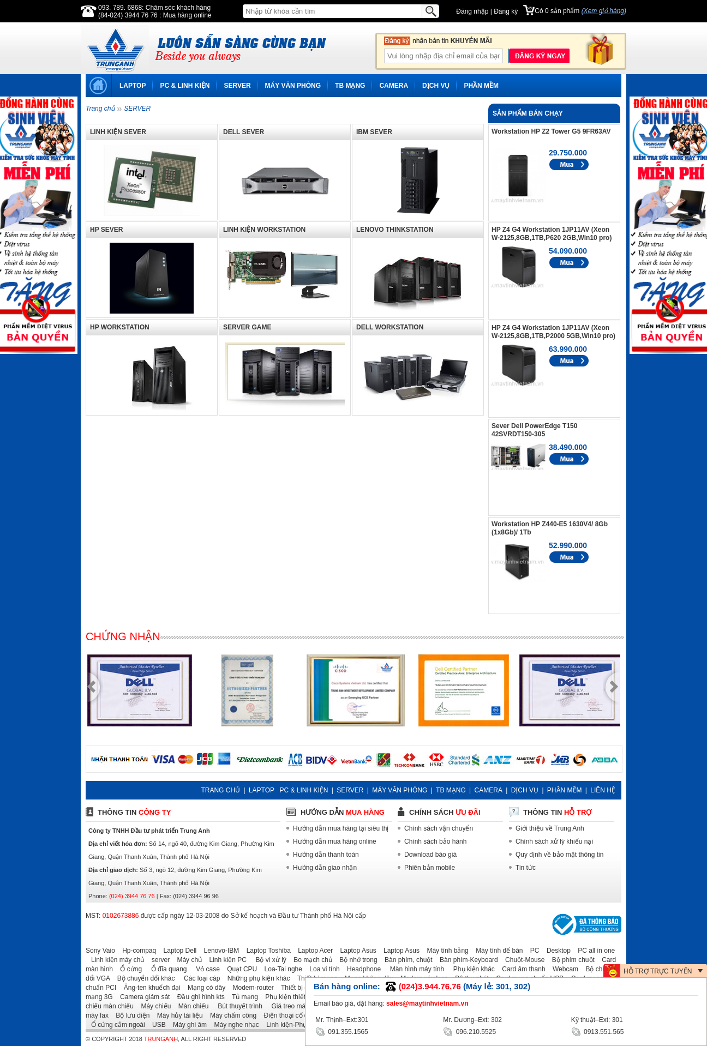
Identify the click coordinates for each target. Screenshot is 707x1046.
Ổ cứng (128, 969)
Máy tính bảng (444, 950)
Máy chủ (186, 960)
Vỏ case (204, 969)
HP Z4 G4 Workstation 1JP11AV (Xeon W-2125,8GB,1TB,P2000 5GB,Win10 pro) (553, 332)
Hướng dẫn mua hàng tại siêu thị (340, 828)
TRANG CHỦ (220, 790)
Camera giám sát (142, 997)
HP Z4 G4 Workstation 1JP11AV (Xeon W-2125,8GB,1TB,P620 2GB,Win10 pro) (552, 234)
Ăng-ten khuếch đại (149, 987)
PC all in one (593, 950)
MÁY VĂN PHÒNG (293, 85)
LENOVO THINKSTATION (395, 229)
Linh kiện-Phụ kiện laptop (300, 1025)
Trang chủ (100, 108)
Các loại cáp (198, 978)
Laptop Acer (312, 950)
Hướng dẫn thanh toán (326, 854)
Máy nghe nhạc (233, 1025)
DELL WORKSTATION (389, 327)
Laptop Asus (355, 950)
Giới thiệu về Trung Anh (550, 828)
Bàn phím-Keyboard (466, 960)
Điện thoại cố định (287, 1015)
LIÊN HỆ (602, 790)
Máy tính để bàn (496, 950)
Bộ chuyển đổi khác (143, 978)
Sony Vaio (100, 950)
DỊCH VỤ (436, 85)
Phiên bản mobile (429, 867)
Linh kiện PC (224, 960)
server (158, 960)
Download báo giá (430, 854)
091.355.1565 (341, 1031)
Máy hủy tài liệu (177, 1015)
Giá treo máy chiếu (295, 1006)
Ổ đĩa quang (165, 969)
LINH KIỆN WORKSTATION (264, 229)
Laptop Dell (177, 950)
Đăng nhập (472, 11)
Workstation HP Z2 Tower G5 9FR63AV (551, 131)
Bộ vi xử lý (267, 960)
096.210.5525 (469, 1031)
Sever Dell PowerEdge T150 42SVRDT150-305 (534, 430)
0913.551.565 (597, 1031)
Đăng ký (506, 11)
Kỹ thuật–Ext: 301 (597, 1020)
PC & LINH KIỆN (184, 85)
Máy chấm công (230, 1015)
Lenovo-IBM (219, 950)
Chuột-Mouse (522, 960)
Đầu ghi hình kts (198, 997)
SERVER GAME (247, 327)
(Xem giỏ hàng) (604, 11)
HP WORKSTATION (119, 327)
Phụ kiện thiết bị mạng (295, 997)
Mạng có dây (203, 987)
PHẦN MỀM (481, 85)
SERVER (237, 85)
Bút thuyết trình (236, 1006)
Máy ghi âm (187, 1025)
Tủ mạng (242, 997)
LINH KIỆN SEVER (118, 132)
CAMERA (393, 85)
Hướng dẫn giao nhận (325, 867)
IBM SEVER (374, 132)
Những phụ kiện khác (256, 978)
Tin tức (526, 867)
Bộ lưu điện (129, 1015)
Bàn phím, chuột (406, 960)
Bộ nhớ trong (355, 960)
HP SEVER (106, 229)
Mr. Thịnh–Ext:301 (342, 1020)
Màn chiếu (191, 1006)
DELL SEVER (243, 132)
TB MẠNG (350, 85)
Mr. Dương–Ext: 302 (472, 1020)
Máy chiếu (153, 1006)
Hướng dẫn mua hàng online (334, 841)
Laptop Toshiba (266, 950)
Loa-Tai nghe (280, 969)
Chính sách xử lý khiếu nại (554, 841)
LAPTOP (132, 85)
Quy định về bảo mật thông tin (559, 854)
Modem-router (250, 987)
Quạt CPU (239, 969)
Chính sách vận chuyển (438, 828)
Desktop (556, 950)
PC (532, 950)
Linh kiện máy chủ (115, 960)
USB (156, 1025)
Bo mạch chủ (310, 960)
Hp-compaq (136, 950)
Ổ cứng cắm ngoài (115, 1025)
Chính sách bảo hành (435, 841)
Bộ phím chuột (571, 960)
